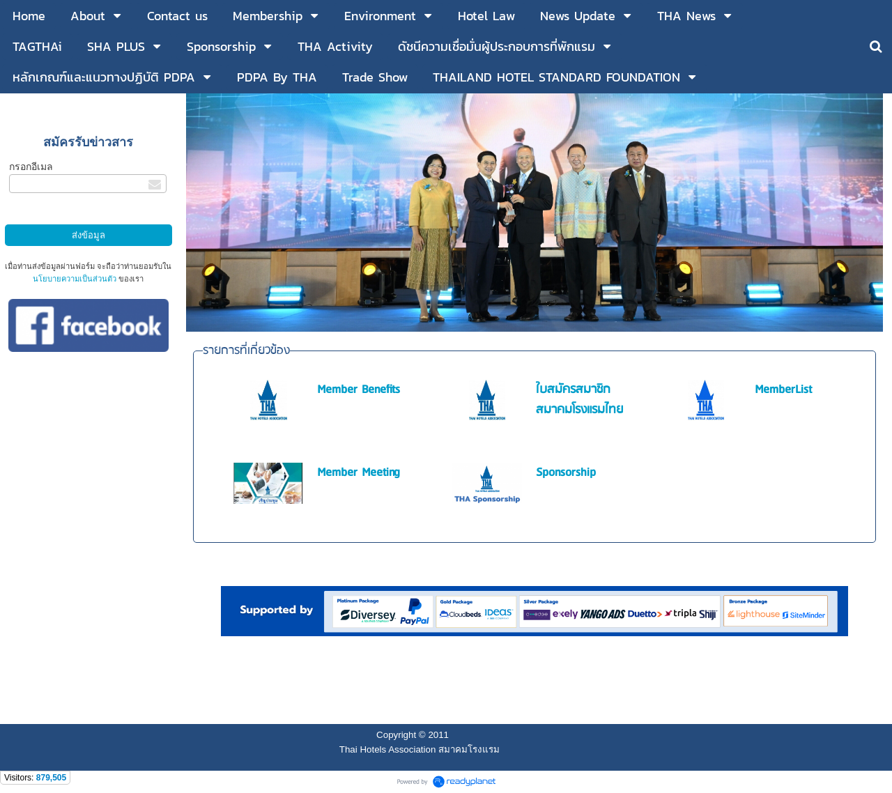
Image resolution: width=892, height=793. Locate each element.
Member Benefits (358, 390)
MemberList (783, 390)
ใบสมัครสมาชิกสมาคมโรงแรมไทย (579, 400)
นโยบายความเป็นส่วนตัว (74, 279)
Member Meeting (358, 473)
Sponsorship (566, 473)
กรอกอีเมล (31, 166)
